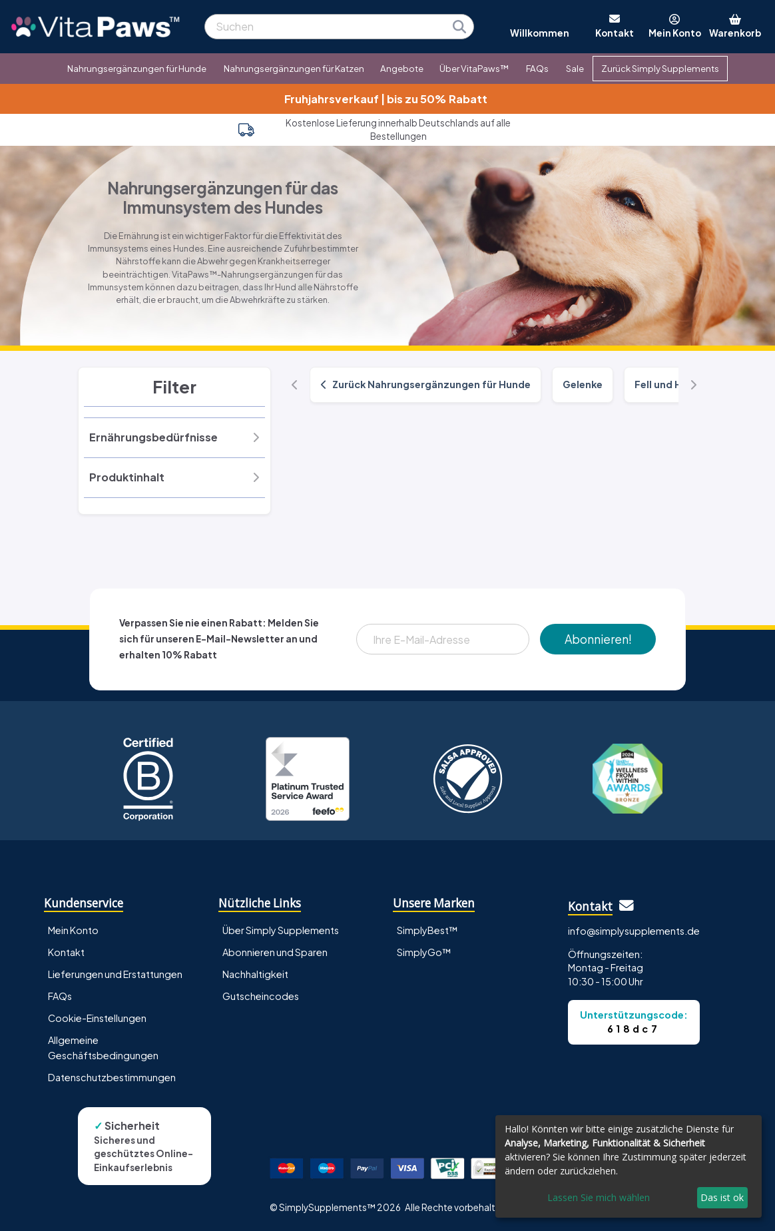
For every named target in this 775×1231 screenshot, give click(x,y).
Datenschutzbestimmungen (112, 1077)
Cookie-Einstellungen (97, 1018)
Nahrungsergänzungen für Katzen (294, 68)
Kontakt (66, 952)
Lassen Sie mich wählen (598, 1197)
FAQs (537, 68)
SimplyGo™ (424, 952)
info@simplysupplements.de (634, 930)
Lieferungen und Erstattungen (115, 974)
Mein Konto (73, 930)
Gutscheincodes (260, 996)
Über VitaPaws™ (474, 68)
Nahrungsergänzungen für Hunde (136, 68)
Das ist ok (722, 1197)
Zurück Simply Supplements (660, 68)
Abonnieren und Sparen (275, 952)
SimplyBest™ (427, 930)
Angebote (401, 68)
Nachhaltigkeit (255, 974)
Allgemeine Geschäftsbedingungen (103, 1047)
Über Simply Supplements (280, 930)
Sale (575, 68)
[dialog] (628, 1166)
